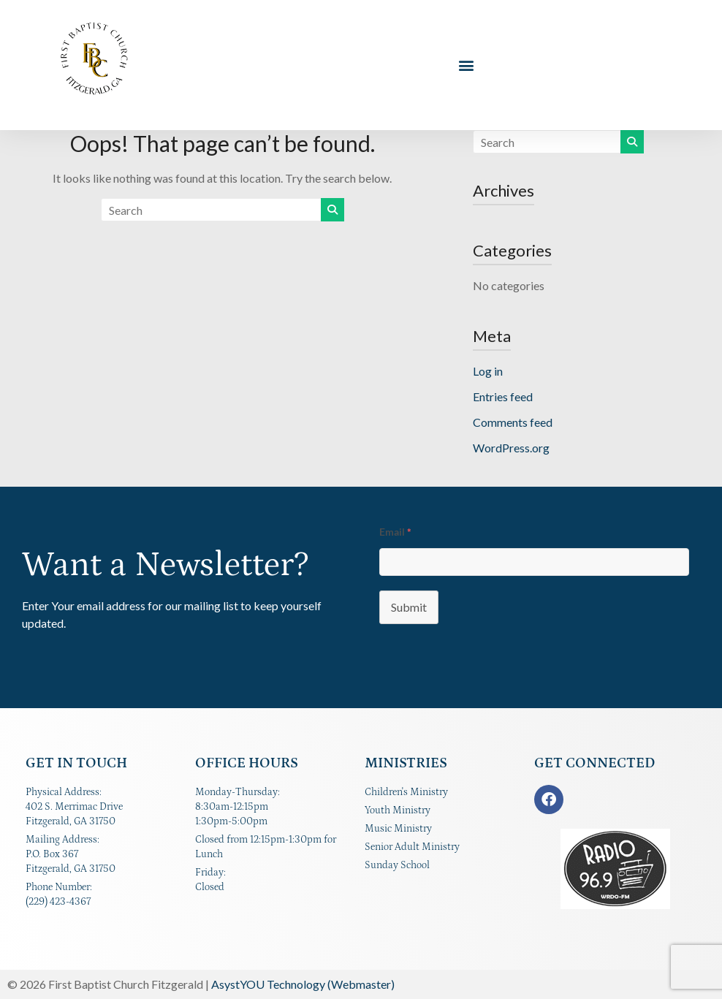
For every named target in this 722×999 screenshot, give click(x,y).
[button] (467, 65)
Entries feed (503, 396)
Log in (488, 371)
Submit (409, 607)
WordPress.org (511, 448)
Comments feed (512, 422)
